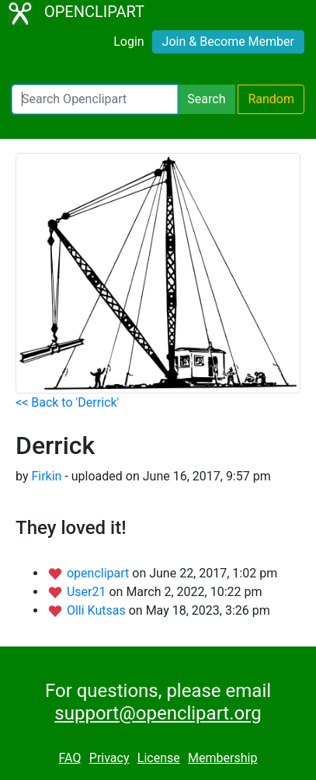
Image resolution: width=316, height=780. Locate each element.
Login (128, 41)
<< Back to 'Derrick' (67, 402)
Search (206, 99)
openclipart (99, 573)
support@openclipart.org (157, 713)
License (158, 758)
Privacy (109, 758)
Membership (222, 758)
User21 (88, 591)
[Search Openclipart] (95, 99)
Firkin (46, 476)
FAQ (70, 758)
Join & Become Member (228, 41)
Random (271, 99)
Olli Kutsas (98, 610)
